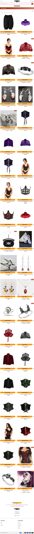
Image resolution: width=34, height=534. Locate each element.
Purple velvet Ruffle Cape (8, 153)
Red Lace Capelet (25, 57)
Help (1, 522)
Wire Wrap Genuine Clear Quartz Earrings (25, 105)
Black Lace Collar (25, 370)
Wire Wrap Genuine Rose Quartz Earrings (8, 105)
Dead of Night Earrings (8, 298)
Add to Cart (24, 31)
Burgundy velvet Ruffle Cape (8, 370)
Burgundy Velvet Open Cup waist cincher (8, 57)
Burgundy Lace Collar (8, 346)
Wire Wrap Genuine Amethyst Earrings (25, 250)
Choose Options (8, 31)
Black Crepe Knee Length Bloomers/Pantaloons (8, 33)
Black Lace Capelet (25, 346)
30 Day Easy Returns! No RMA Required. (17, 505)
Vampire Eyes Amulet (25, 298)
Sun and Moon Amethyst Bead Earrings (8, 129)
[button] (32, 11)
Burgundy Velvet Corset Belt (25, 442)
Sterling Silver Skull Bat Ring (25, 322)
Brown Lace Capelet (8, 81)
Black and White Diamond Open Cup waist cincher (25, 202)
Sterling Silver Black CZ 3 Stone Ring (25, 81)
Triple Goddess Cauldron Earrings (8, 250)
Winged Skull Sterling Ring (8, 490)
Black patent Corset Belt (25, 418)
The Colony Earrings (8, 274)
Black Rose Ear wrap (25, 490)
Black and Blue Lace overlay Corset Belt (25, 129)
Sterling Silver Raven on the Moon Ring (8, 322)
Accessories (19, 525)
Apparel (19, 526)
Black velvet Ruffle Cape (8, 394)
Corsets (19, 528)
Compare (16, 32)
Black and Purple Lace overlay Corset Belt (8, 177)
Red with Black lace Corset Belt (8, 442)
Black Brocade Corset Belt (8, 418)
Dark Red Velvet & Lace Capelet (25, 226)
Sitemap (2, 525)
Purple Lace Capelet (25, 153)
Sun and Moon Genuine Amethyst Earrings (25, 274)
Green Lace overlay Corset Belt (25, 394)
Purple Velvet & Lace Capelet (25, 33)
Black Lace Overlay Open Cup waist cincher (25, 177)
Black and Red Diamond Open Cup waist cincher (8, 226)
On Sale (19, 522)
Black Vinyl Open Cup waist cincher (8, 201)
